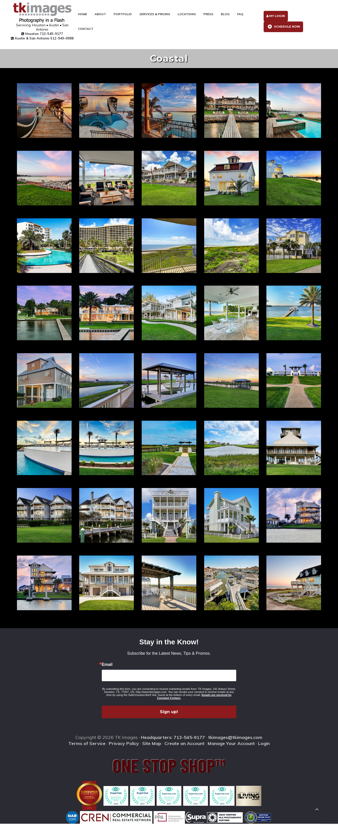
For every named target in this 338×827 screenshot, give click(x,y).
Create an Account (184, 747)
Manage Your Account (231, 747)
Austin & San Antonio (40, 40)
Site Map (151, 747)
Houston (40, 34)
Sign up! (169, 715)
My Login (275, 18)
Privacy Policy (124, 747)
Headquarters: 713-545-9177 (173, 741)
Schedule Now (283, 29)
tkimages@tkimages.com (235, 741)
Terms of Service (86, 747)
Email (107, 668)
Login (264, 747)
